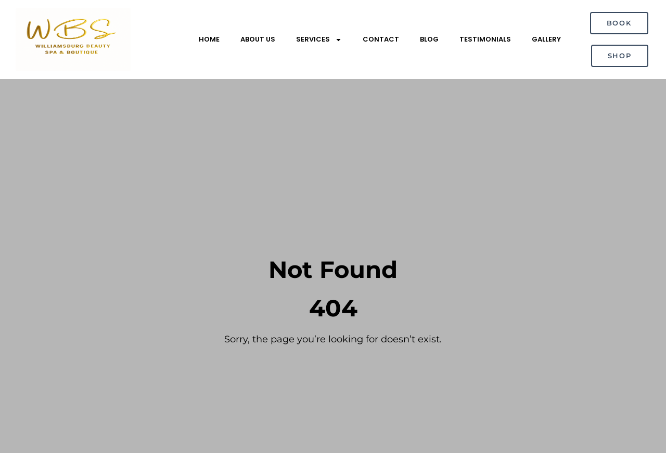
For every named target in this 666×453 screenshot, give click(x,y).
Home (209, 39)
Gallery (546, 39)
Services (319, 39)
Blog (429, 39)
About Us (257, 39)
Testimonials (485, 39)
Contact (381, 39)
